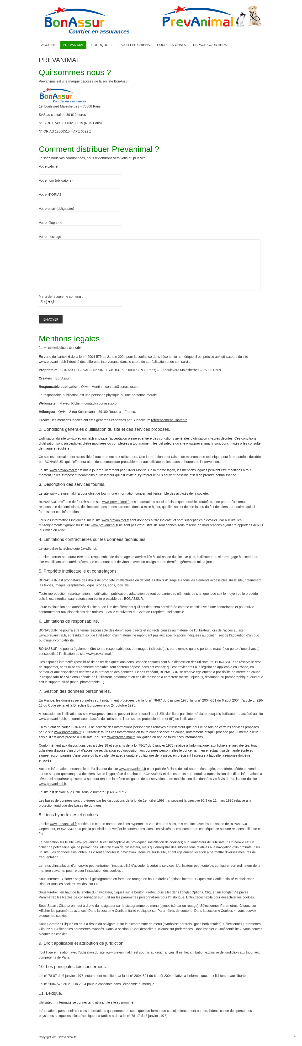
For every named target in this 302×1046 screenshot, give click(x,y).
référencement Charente (169, 420)
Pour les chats (171, 45)
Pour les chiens (134, 45)
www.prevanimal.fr (52, 362)
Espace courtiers (210, 45)
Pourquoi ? (101, 45)
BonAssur (121, 81)
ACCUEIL (48, 45)
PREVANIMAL (73, 45)
